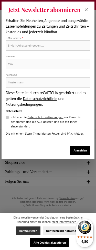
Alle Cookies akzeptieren (50, 242)
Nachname (11, 75)
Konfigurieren (28, 231)
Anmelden (80, 150)
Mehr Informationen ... (65, 222)
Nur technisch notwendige (63, 231)
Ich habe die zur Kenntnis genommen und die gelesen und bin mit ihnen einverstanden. (46, 121)
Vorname (10, 56)
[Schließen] (86, 10)
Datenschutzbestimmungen (45, 117)
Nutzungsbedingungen (24, 104)
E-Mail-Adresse (14, 38)
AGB (39, 122)
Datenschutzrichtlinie (40, 98)
